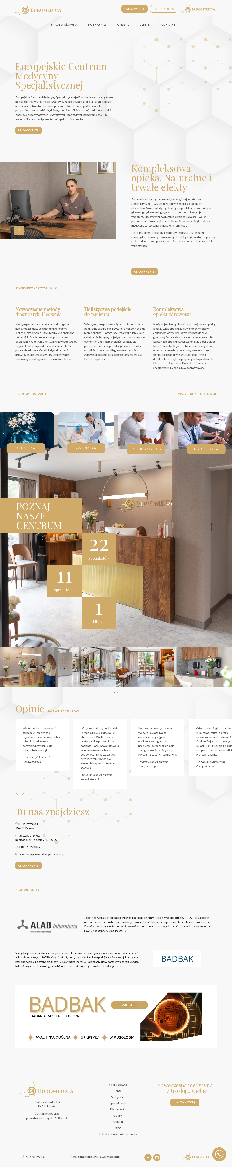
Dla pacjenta (118, 1109)
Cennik (117, 1115)
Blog (118, 1127)
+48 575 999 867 (35, 1156)
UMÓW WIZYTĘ (134, 9)
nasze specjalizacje (31, 393)
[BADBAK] (177, 958)
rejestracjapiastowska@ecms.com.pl (97, 1156)
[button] (114, 692)
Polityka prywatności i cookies (118, 1134)
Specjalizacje (118, 1103)
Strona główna (118, 1084)
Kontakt (118, 1121)
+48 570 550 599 (163, 9)
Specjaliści (117, 1097)
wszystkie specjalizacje (197, 393)
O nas (117, 1090)
